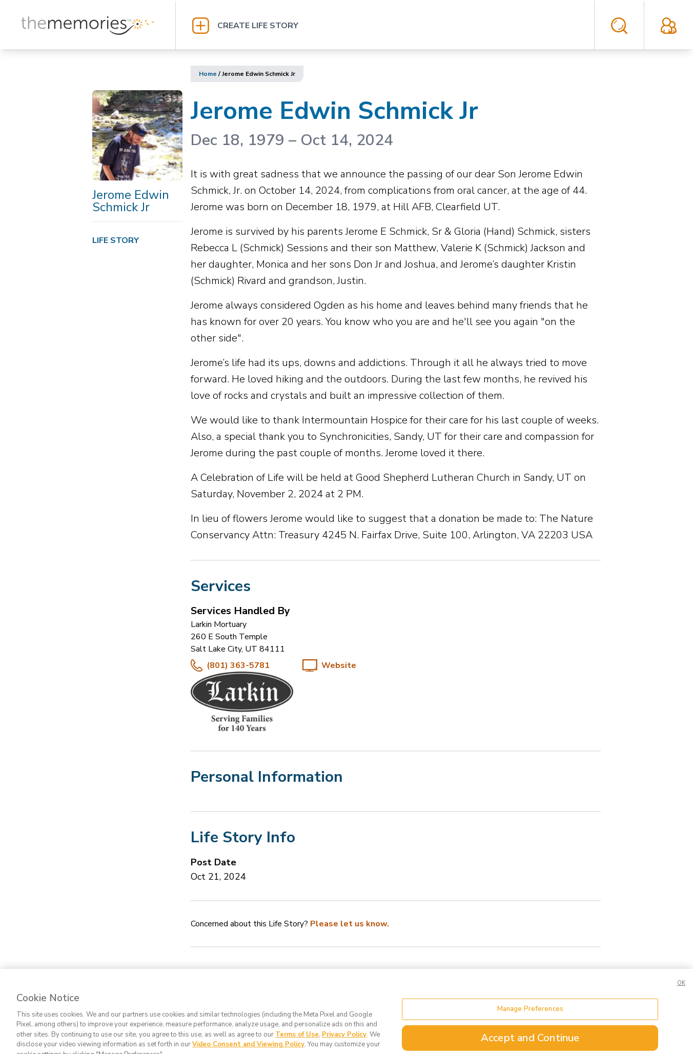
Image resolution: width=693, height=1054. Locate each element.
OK (681, 996)
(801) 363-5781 (238, 665)
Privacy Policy (344, 1047)
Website (338, 665)
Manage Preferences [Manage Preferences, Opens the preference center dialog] (530, 1021)
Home (208, 74)
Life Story (115, 240)
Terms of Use (297, 1047)
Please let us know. (349, 923)
